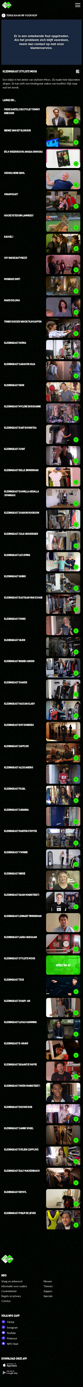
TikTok (7, 1322)
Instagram (9, 1327)
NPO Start (9, 1343)
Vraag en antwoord (11, 1281)
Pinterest (9, 1338)
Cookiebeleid (8, 1291)
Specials (48, 1296)
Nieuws (48, 1281)
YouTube (8, 1333)
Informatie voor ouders (14, 1286)
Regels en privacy (11, 1296)
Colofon (6, 1300)
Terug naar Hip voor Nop (21, 15)
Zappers (48, 1291)
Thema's (48, 1286)
